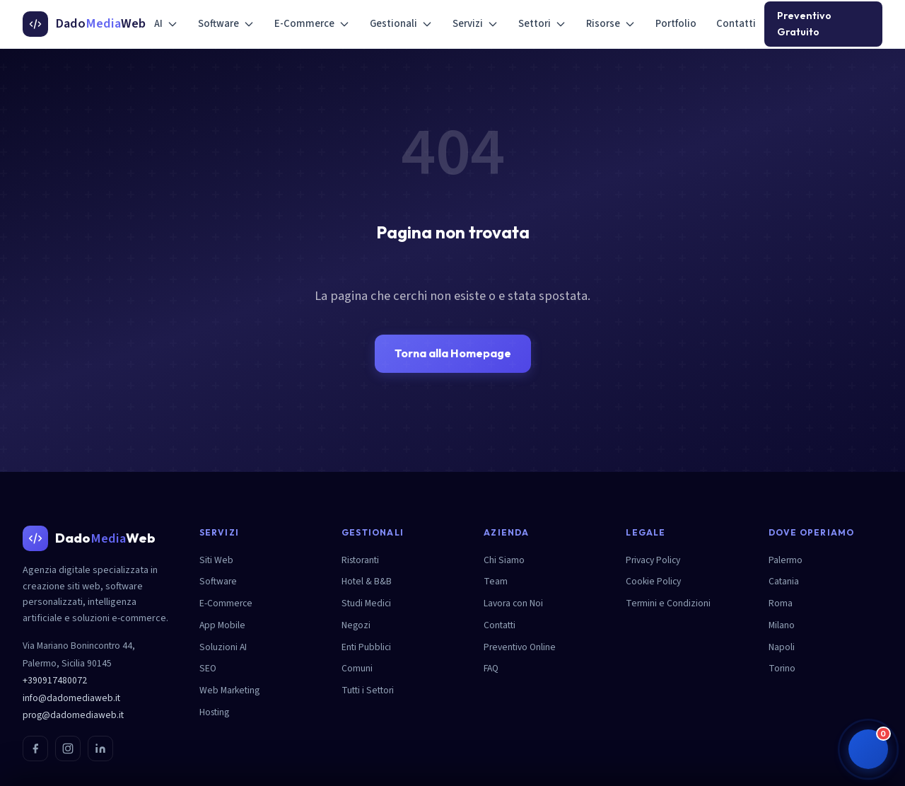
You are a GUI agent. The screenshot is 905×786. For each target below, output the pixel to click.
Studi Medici (366, 603)
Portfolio (675, 23)
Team (496, 581)
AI (166, 23)
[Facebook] (35, 748)
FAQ (491, 668)
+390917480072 (55, 680)
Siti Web (216, 560)
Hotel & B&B (366, 581)
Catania (784, 581)
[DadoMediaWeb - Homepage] (84, 24)
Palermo (785, 560)
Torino (782, 668)
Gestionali (401, 23)
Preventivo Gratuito (804, 23)
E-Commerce (312, 23)
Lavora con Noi (513, 603)
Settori (542, 23)
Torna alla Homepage (453, 353)
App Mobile (222, 625)
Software (226, 23)
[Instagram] (68, 748)
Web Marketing (229, 690)
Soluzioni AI (223, 647)
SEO (207, 668)
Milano (782, 625)
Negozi (355, 625)
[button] (868, 749)
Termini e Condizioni (668, 603)
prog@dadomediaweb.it (73, 715)
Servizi (475, 23)
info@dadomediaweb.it (71, 698)
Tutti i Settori (367, 690)
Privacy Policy (653, 560)
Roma (781, 603)
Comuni (357, 668)
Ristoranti (360, 560)
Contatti (736, 23)
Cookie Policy (653, 581)
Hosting (214, 712)
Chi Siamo (504, 560)
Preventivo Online (520, 647)
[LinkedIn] (100, 748)
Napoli (782, 647)
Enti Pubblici (366, 647)
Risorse (611, 23)
